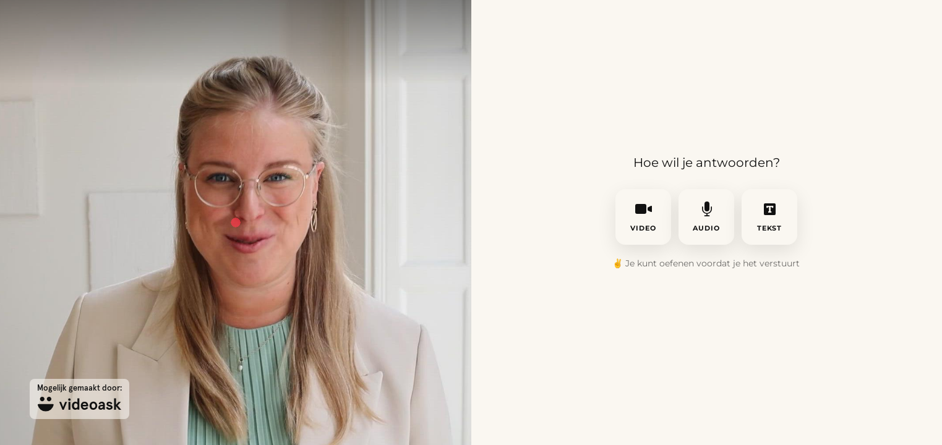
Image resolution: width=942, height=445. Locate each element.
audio (706, 216)
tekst (769, 216)
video (643, 216)
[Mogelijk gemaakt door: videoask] (79, 399)
